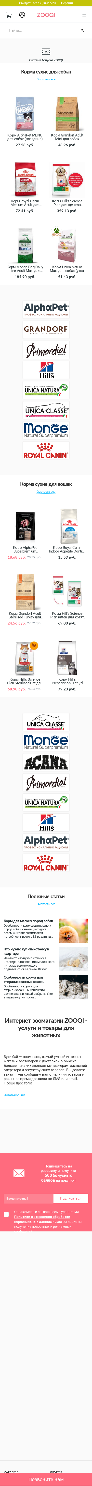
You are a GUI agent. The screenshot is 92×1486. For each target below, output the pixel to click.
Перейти (67, 3)
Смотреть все (46, 79)
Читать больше (14, 1095)
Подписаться (70, 1198)
